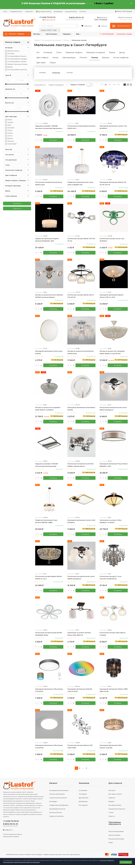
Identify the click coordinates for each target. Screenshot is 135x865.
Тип (38, 52)
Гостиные (9, 53)
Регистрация (127, 11)
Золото (9, 136)
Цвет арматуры (69, 58)
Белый (8, 119)
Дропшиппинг (83, 798)
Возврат (111, 801)
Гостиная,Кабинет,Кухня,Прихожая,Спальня (16, 69)
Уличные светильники (57, 794)
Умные (55, 58)
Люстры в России (55, 812)
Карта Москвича (114, 835)
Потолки (83, 58)
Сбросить (17, 208)
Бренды (105, 58)
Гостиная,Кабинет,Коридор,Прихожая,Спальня (16, 59)
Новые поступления (56, 816)
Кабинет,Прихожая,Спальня (16, 64)
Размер (94, 58)
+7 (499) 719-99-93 (47, 17)
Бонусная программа (116, 831)
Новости (112, 816)
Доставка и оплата (115, 794)
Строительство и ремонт (58, 798)
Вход (119, 11)
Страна (53, 63)
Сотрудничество (16, 11)
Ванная (9, 67)
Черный (9, 122)
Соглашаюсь (126, 862)
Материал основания (95, 52)
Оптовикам (83, 794)
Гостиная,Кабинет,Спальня (15, 61)
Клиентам (29, 11)
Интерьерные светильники (51, 40)
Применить (17, 203)
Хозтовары (53, 801)
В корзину (53, 140)
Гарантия (112, 798)
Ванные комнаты (12, 51)
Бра (78, 34)
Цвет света (40, 63)
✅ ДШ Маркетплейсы (43, 11)
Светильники (52, 34)
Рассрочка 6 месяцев (116, 839)
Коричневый (10, 144)
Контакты (82, 11)
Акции (111, 842)
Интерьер (48, 52)
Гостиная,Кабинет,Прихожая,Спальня (16, 56)
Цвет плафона (42, 58)
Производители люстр (57, 809)
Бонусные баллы (71, 11)
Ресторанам (83, 805)
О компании (83, 790)
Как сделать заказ (115, 805)
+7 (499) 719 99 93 (11, 821)
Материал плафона (74, 52)
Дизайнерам (58, 11)
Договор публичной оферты (11, 836)
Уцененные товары (124, 34)
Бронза (9, 138)
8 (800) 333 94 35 (76, 18)
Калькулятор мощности (117, 809)
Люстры (37, 34)
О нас (5, 11)
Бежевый (9, 128)
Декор (122, 52)
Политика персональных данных (12, 834)
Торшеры (67, 34)
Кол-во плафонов (120, 58)
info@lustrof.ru (9, 830)
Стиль (59, 52)
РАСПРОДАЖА (107, 34)
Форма (112, 52)
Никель (9, 133)
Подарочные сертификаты (58, 805)
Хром (8, 125)
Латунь (8, 130)
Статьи (111, 812)
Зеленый (9, 141)
